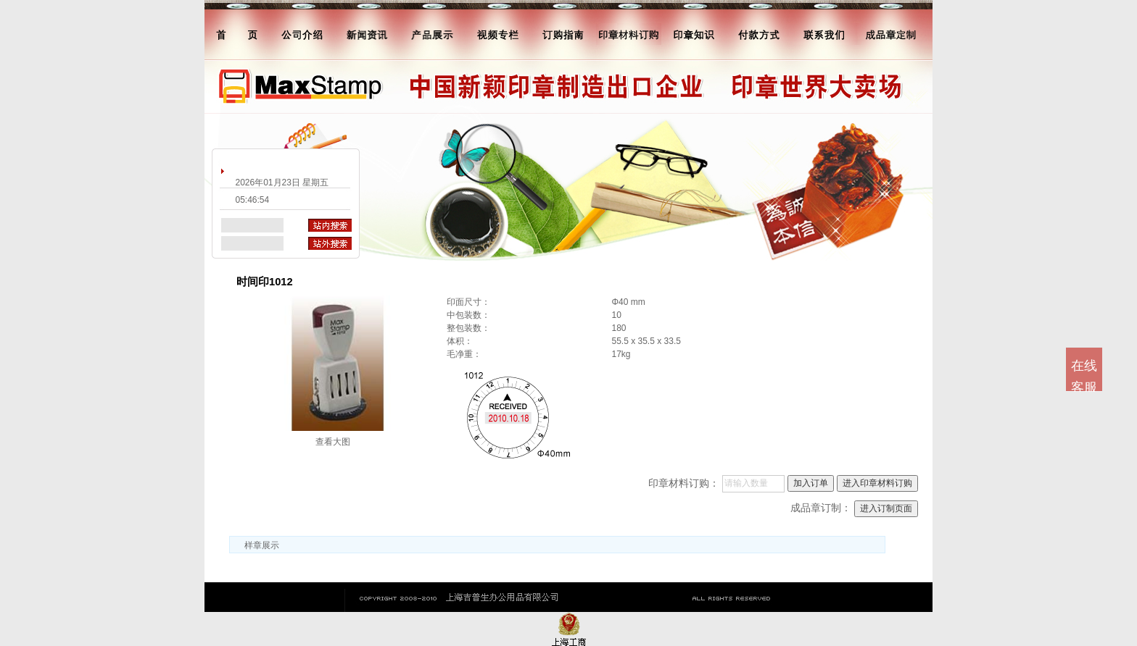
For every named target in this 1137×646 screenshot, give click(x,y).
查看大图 (332, 442)
